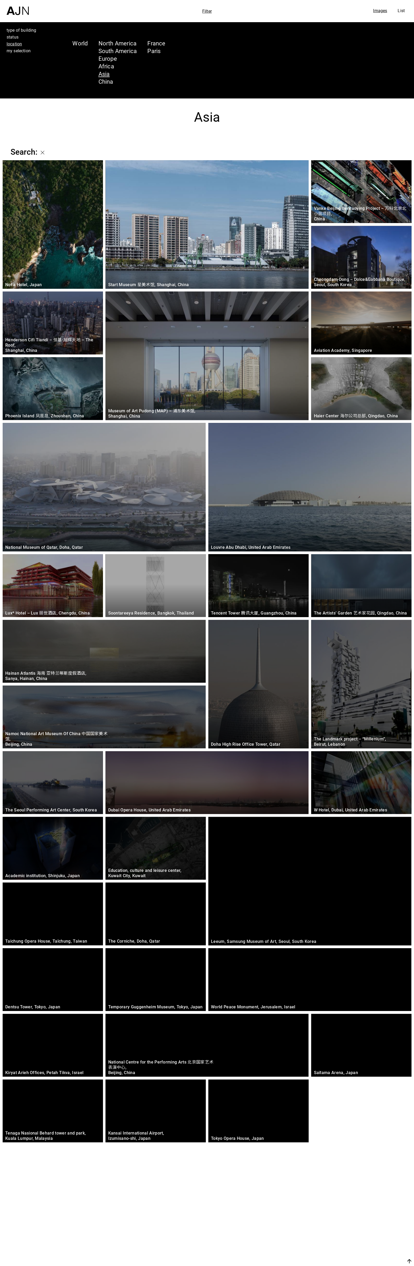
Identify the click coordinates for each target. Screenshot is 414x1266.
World (80, 43)
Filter (207, 11)
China (105, 81)
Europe (107, 58)
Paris (154, 51)
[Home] (18, 7)
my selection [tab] (19, 51)
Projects (361, 1238)
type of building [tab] (21, 30)
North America (117, 43)
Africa (106, 66)
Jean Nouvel (369, 1218)
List (401, 10)
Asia (104, 74)
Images (380, 10)
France (156, 43)
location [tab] (14, 44)
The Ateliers (368, 1228)
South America (117, 51)
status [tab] (12, 37)
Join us (353, 1261)
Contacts (363, 1248)
